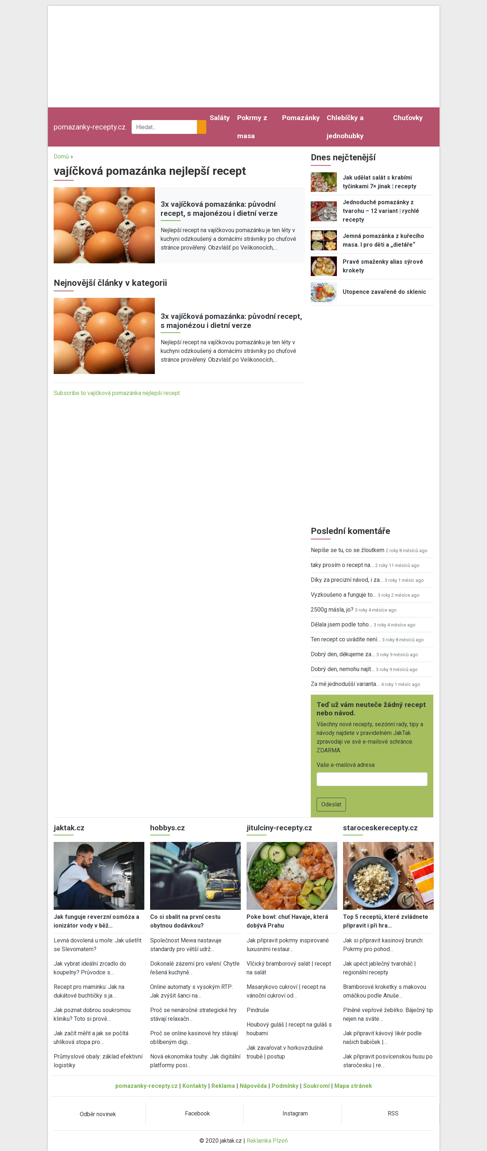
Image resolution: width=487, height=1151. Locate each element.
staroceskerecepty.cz (380, 827)
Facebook (197, 1113)
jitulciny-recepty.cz (279, 827)
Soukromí (316, 1085)
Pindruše (258, 1010)
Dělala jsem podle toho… (341, 624)
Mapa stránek (353, 1085)
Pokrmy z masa (252, 127)
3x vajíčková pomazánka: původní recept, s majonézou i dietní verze (219, 209)
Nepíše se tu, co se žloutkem (347, 550)
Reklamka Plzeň (267, 1140)
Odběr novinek (98, 1114)
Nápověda (253, 1085)
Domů (61, 156)
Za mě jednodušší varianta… (345, 684)
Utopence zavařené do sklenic (384, 291)
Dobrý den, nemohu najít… (343, 669)
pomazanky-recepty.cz (90, 127)
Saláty (220, 118)
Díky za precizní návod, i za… (347, 579)
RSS (393, 1113)
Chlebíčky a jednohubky (345, 127)
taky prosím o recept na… (342, 565)
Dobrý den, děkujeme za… (343, 654)
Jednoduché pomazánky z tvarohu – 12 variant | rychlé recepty (381, 211)
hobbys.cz (167, 827)
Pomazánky (301, 118)
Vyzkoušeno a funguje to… (343, 594)
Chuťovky (408, 118)
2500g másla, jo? (332, 609)
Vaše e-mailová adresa (346, 764)
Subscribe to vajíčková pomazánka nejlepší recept (117, 393)
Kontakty (194, 1085)
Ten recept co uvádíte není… (346, 639)
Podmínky (285, 1085)
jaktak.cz (69, 827)
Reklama (223, 1085)
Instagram (295, 1113)
